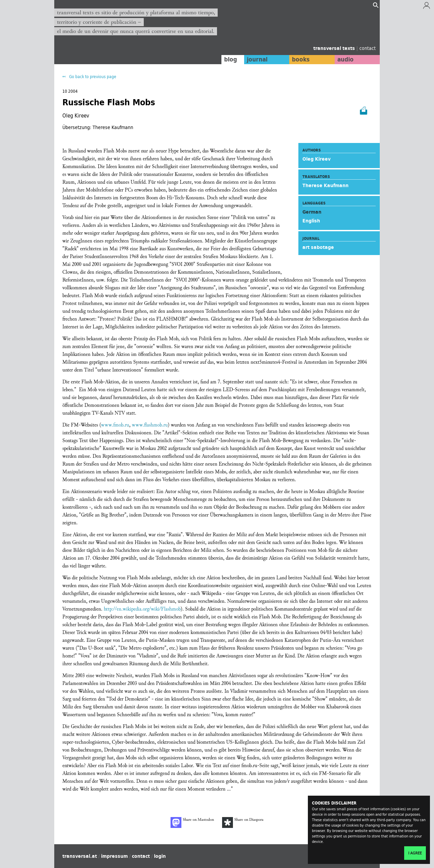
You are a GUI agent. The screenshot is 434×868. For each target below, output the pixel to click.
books (300, 59)
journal (256, 59)
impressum (114, 856)
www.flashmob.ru (150, 425)
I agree (415, 853)
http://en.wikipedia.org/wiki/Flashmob (142, 609)
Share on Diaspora (242, 822)
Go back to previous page (92, 76)
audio (345, 59)
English (311, 220)
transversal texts (334, 48)
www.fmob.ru (115, 425)
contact (367, 48)
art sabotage (318, 247)
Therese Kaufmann (325, 185)
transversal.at (79, 856)
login (160, 856)
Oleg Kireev (316, 159)
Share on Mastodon (192, 822)
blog (229, 59)
